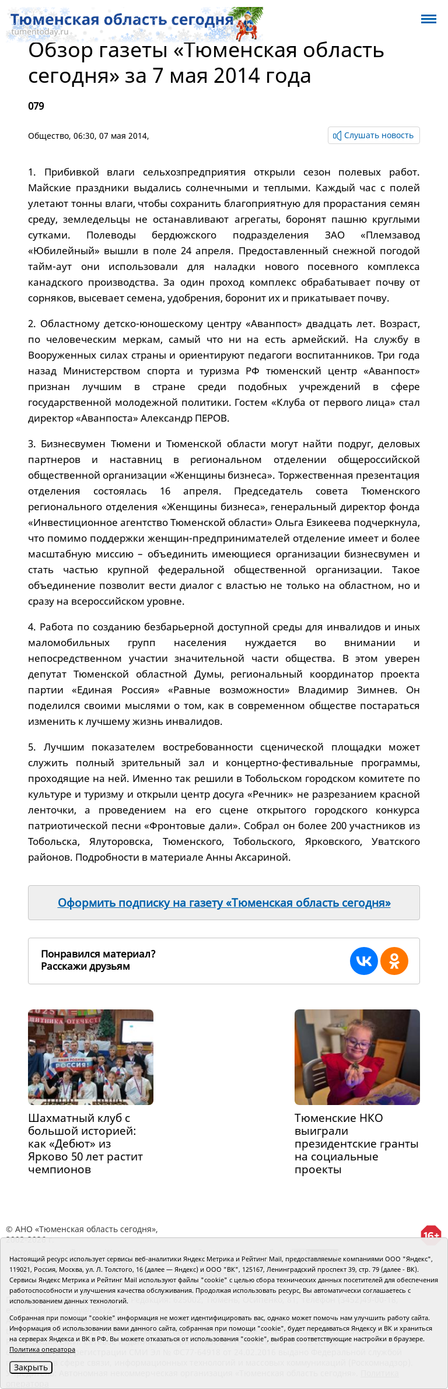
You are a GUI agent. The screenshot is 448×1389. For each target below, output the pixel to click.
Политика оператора (42, 1349)
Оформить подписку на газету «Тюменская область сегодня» (224, 902)
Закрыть (31, 1367)
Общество (48, 135)
